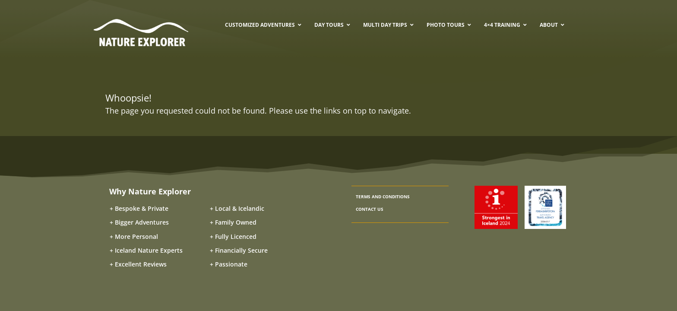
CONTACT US (369, 209)
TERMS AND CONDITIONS (383, 197)
